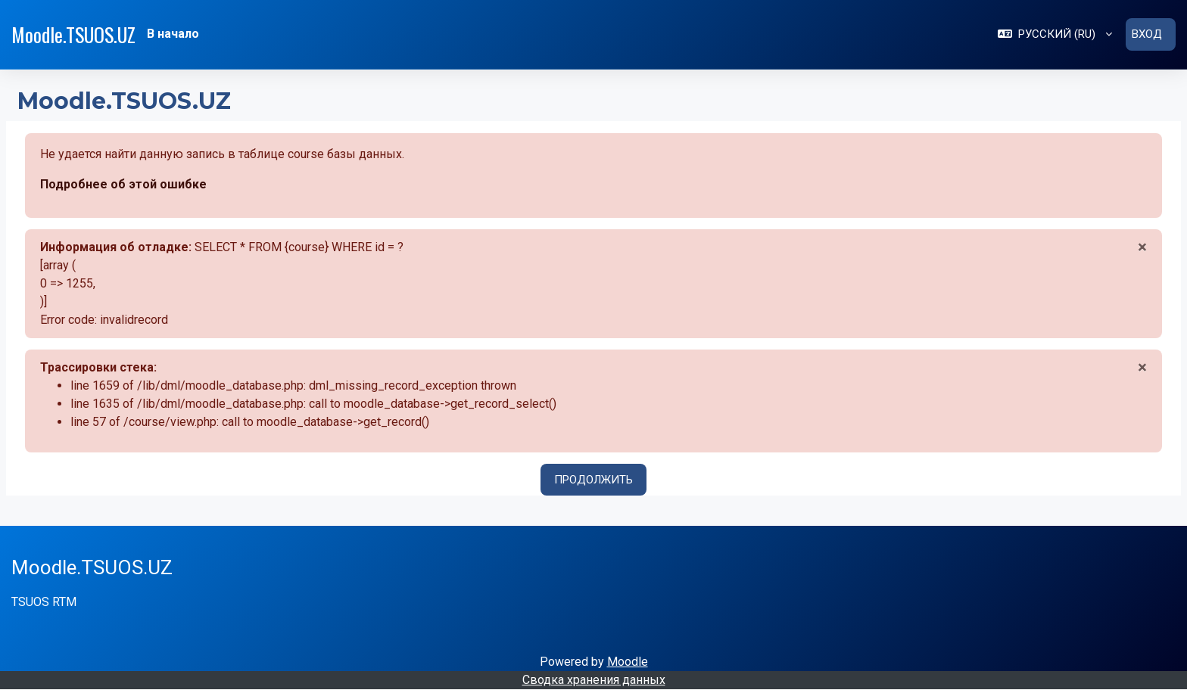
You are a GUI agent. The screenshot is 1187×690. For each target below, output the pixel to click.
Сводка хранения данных (593, 680)
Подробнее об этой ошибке (123, 184)
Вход (1147, 34)
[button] (1055, 34)
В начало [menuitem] (173, 33)
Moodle (627, 661)
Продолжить (593, 479)
